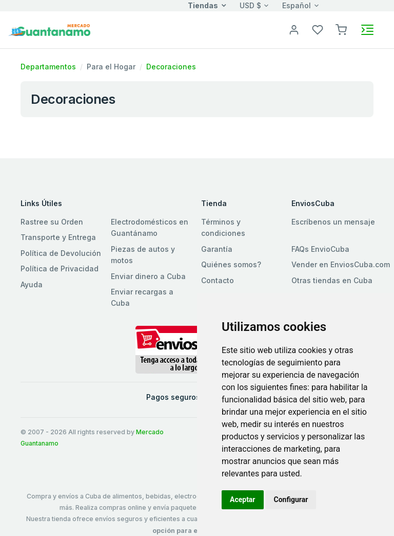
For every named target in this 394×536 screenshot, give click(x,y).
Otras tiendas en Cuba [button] (331, 280)
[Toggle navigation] (367, 30)
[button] (341, 29)
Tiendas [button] (203, 5)
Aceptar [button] (242, 499)
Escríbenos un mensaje (333, 221)
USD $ (250, 5)
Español (296, 5)
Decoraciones (171, 66)
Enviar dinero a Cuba (148, 276)
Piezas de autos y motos (143, 255)
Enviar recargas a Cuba (142, 297)
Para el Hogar (111, 66)
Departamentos (48, 66)
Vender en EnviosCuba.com (340, 264)
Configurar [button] (291, 499)
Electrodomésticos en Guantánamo (149, 227)
